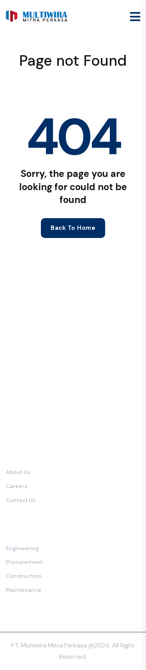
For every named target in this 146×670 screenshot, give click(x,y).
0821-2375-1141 (42, 419)
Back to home (73, 228)
